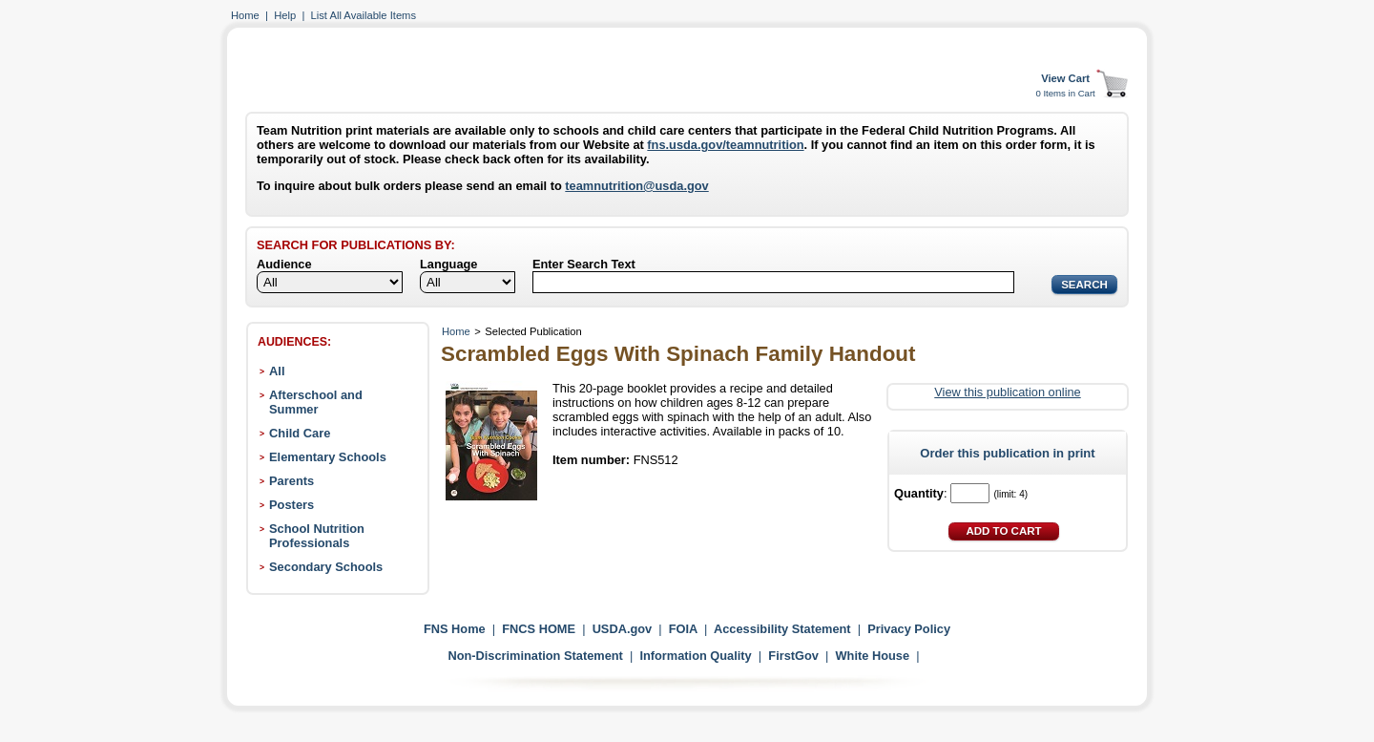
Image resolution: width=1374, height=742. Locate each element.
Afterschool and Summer (316, 402)
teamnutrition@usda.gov (636, 186)
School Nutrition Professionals (316, 535)
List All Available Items (363, 15)
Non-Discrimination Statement (535, 655)
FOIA (683, 629)
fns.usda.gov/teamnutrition (725, 145)
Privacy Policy (908, 629)
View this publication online (1007, 392)
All (276, 371)
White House (873, 655)
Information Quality (695, 655)
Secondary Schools (326, 567)
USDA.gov (623, 629)
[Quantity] (969, 493)
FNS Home (455, 629)
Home (245, 15)
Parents (291, 481)
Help (285, 15)
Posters (291, 505)
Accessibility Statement (782, 629)
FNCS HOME (538, 629)
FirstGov (793, 655)
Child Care (299, 433)
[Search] (773, 282)
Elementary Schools (327, 457)
